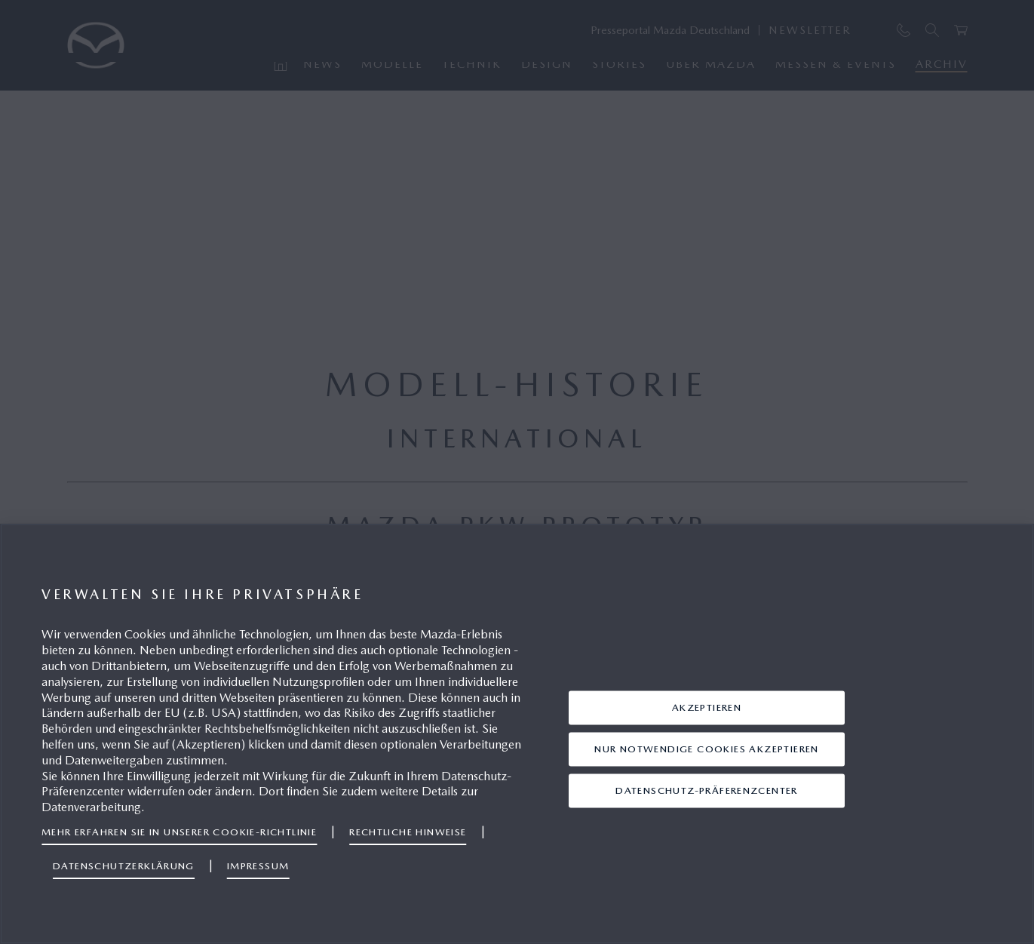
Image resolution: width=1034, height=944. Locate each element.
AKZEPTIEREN (706, 707)
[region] (517, 734)
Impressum (258, 866)
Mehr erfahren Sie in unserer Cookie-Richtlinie (179, 832)
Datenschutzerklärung (124, 866)
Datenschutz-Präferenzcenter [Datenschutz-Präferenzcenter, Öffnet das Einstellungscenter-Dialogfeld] (706, 790)
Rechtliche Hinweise (407, 832)
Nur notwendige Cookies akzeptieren (706, 749)
